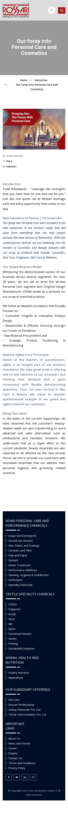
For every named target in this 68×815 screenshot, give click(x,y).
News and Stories (19, 743)
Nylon (11, 629)
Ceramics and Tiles (20, 550)
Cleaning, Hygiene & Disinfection (28, 575)
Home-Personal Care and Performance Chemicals (27, 523)
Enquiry (13, 753)
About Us (14, 738)
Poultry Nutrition (18, 672)
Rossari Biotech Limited (42, 790)
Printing (13, 643)
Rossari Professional (21, 704)
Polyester (14, 609)
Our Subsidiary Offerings (27, 689)
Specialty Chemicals (20, 585)
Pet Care (13, 700)
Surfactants (15, 580)
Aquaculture (15, 677)
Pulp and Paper (17, 555)
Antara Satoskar (14, 156)
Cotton (12, 604)
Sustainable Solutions (21, 648)
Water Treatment (19, 565)
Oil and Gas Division (20, 540)
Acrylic (12, 614)
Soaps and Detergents (22, 535)
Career (12, 748)
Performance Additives (22, 570)
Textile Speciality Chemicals (30, 594)
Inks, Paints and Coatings (24, 545)
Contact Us (15, 758)
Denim (12, 638)
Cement (13, 560)
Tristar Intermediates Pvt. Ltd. (27, 714)
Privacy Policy (16, 768)
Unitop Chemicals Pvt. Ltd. (24, 709)
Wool (11, 619)
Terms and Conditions (22, 763)
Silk (10, 624)
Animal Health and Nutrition (22, 660)
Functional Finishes (19, 633)
